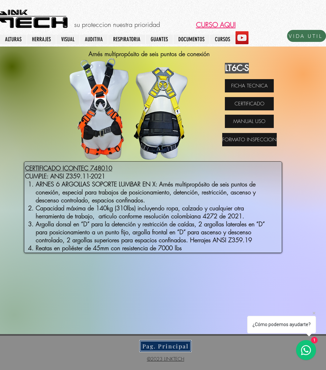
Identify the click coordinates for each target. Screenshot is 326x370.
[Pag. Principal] (165, 346)
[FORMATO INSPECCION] (249, 139)
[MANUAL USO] (249, 121)
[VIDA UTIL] (306, 36)
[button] (216, 24)
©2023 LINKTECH (165, 359)
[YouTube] (242, 37)
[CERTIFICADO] (249, 103)
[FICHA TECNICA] (249, 85)
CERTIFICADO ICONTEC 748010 (68, 168)
